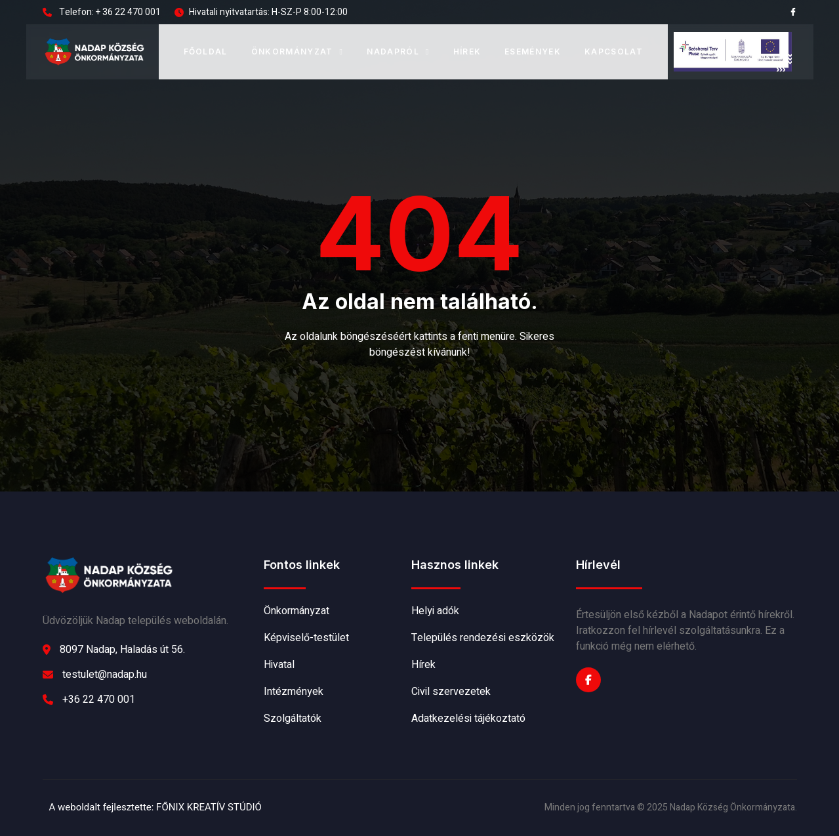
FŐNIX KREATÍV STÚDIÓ (209, 807)
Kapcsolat (613, 51)
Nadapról (398, 51)
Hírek (467, 51)
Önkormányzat (297, 51)
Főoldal (206, 51)
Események (532, 51)
